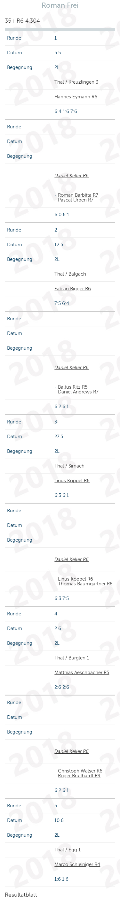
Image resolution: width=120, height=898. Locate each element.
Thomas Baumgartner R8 (85, 583)
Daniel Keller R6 (71, 175)
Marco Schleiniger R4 (77, 864)
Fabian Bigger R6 (72, 288)
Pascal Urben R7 (75, 199)
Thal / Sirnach (69, 465)
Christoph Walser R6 (80, 770)
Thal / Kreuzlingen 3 (76, 82)
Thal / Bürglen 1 (71, 657)
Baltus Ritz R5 (72, 387)
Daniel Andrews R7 (78, 391)
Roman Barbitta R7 (78, 195)
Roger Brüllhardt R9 (79, 775)
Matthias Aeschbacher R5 (81, 672)
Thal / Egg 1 (67, 849)
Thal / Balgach (70, 274)
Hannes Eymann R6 (75, 96)
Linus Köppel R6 (72, 480)
